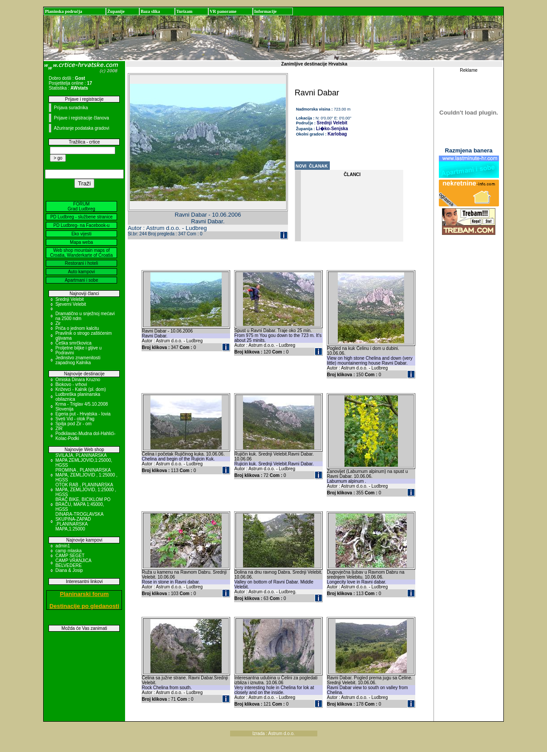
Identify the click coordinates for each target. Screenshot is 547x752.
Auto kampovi (81, 271)
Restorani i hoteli (81, 263)
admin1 (62, 545)
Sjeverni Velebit (70, 304)
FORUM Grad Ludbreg (81, 206)
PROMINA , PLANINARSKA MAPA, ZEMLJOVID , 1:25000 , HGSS (86, 475)
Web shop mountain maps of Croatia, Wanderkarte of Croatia (81, 253)
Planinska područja (63, 11)
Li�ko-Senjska (332, 128)
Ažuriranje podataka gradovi (81, 128)
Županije (116, 11)
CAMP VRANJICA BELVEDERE (73, 563)
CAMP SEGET (69, 555)
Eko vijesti (81, 233)
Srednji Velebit (69, 299)
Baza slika (150, 11)
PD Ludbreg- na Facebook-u (81, 225)
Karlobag (337, 133)
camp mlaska (68, 550)
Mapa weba (81, 242)
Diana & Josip (69, 570)
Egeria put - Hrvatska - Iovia (82, 413)
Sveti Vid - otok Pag (74, 418)
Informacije (265, 11)
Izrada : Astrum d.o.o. (273, 733)
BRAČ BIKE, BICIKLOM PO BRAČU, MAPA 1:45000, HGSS (82, 504)
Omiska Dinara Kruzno (77, 379)
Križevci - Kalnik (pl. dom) (80, 389)
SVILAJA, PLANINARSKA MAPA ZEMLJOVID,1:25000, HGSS (83, 460)
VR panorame (223, 11)
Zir (58, 323)
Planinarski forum (84, 594)
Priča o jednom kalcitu (77, 328)
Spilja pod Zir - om (73, 423)
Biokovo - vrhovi (71, 384)
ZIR (58, 428)
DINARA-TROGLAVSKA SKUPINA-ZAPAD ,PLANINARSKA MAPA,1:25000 (79, 521)
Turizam (184, 11)
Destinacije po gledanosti (84, 606)
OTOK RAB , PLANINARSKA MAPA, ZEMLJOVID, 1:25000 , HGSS (85, 489)
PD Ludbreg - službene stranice (81, 216)
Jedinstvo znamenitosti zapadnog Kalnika (77, 360)
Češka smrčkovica (73, 343)
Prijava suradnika (71, 107)
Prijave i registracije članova (81, 117)
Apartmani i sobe (81, 280)
